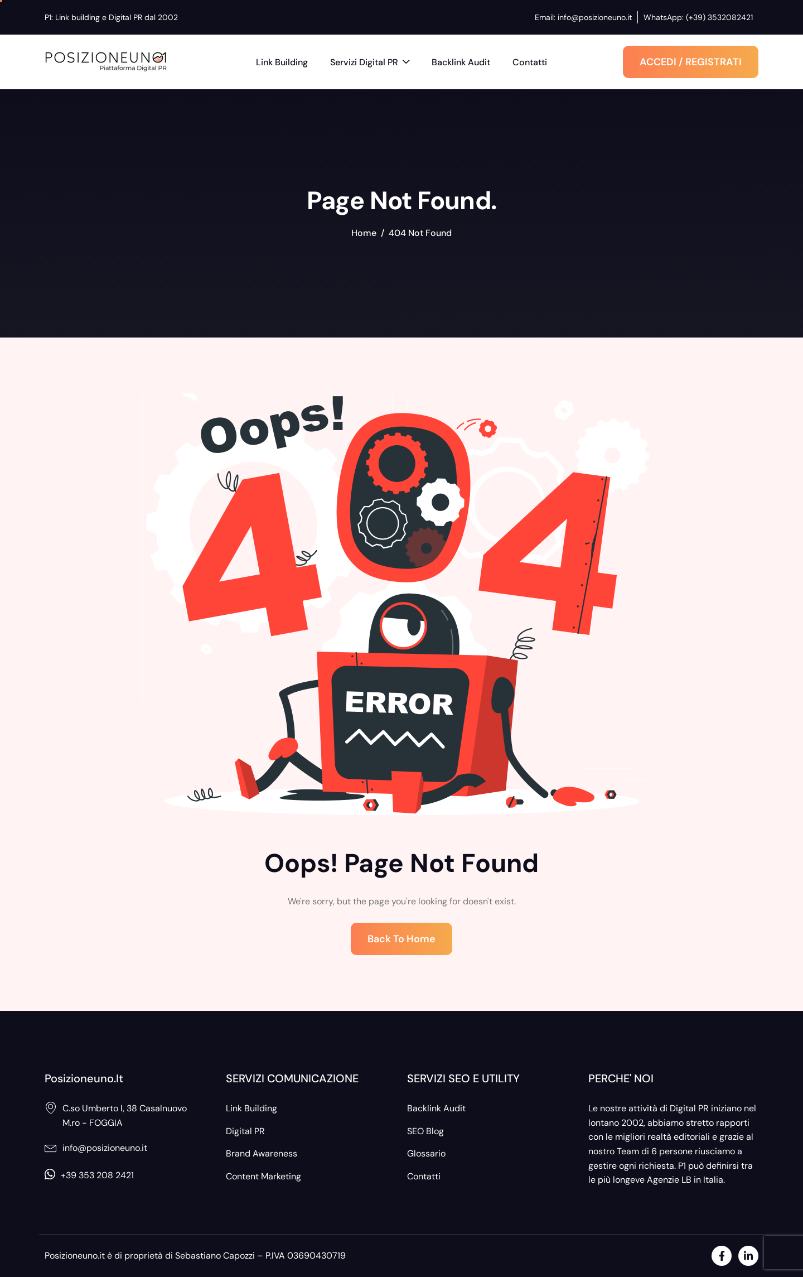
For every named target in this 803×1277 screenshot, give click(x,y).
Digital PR (245, 1131)
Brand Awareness (261, 1153)
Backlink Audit (461, 62)
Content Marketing (263, 1176)
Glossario (426, 1153)
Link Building (282, 62)
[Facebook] (722, 1256)
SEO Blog (425, 1131)
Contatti (529, 62)
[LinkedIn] (748, 1256)
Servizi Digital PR (369, 63)
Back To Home (401, 939)
